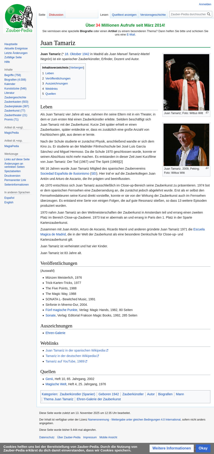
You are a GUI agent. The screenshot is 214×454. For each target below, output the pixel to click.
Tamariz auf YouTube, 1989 (64, 361)
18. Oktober (73, 54)
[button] (171, 448)
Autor (151, 394)
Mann (180, 394)
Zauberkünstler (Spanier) (77, 394)
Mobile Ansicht (108, 437)
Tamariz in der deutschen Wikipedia (70, 356)
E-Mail (131, 34)
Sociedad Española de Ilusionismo (64, 173)
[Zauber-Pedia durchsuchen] (190, 14)
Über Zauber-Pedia (69, 437)
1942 (85, 54)
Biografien (165, 394)
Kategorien (49, 394)
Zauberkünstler (133, 394)
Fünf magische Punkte (61, 310)
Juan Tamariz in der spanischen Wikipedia (75, 350)
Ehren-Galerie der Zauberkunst (99, 399)
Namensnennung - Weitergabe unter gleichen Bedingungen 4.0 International (134, 419)
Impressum (90, 437)
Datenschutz (47, 437)
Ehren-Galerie (55, 333)
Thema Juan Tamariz (58, 399)
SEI (94, 173)
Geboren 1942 (109, 394)
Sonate (50, 315)
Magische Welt (55, 384)
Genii (49, 379)
